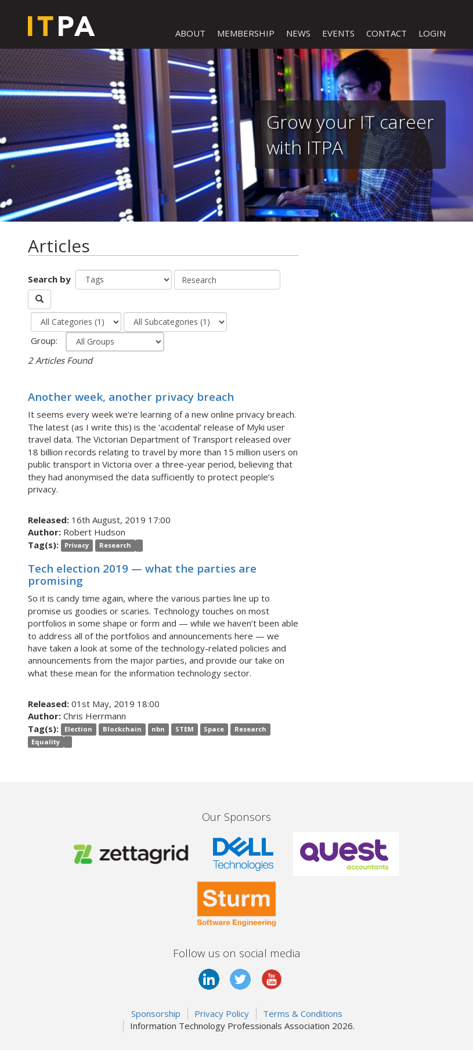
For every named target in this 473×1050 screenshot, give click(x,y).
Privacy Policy (221, 1013)
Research (115, 545)
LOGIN (432, 33)
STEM (184, 729)
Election (78, 729)
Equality (45, 741)
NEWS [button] (298, 33)
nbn (158, 729)
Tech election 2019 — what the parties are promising (142, 574)
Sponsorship (155, 1013)
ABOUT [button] (190, 33)
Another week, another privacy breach (131, 396)
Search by (50, 279)
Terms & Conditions (302, 1013)
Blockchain (122, 729)
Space (214, 729)
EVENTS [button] (338, 33)
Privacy (76, 545)
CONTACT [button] (386, 33)
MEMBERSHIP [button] (246, 33)
